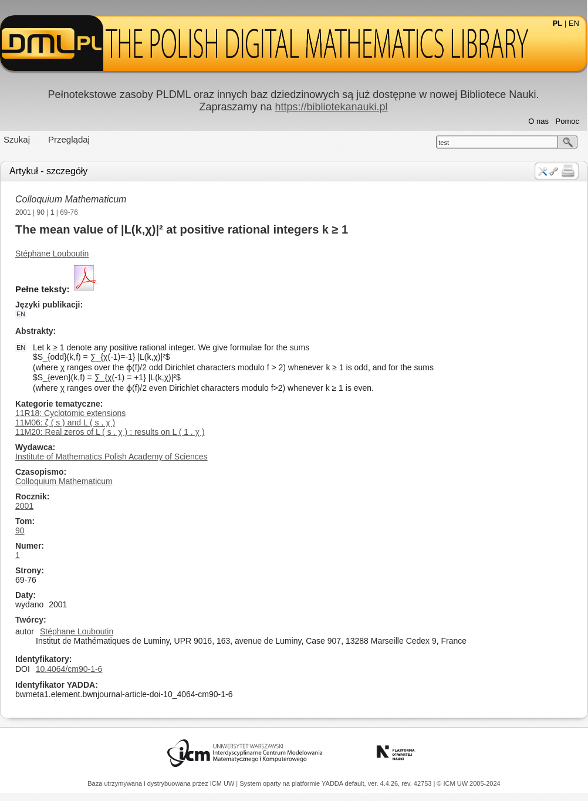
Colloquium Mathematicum (70, 199)
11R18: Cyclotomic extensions (70, 413)
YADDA (333, 783)
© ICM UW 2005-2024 (468, 783)
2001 (23, 212)
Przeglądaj (69, 139)
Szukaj (17, 139)
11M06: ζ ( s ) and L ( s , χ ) (65, 422)
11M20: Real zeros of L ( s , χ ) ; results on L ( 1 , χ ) (110, 432)
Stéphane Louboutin (52, 253)
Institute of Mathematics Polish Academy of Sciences (111, 456)
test (443, 142)
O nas (538, 121)
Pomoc (567, 121)
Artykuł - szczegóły (48, 171)
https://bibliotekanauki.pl (331, 107)
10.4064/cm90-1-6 (69, 669)
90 (41, 212)
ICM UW (223, 783)
